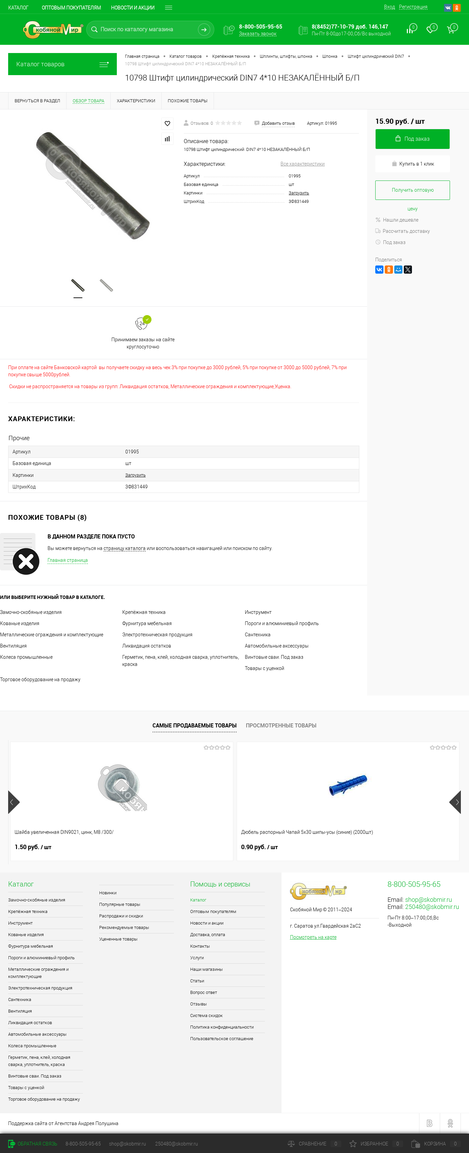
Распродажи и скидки (121, 916)
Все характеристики (303, 164)
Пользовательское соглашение (221, 1039)
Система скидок (206, 1016)
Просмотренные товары (281, 726)
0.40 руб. (372, 847)
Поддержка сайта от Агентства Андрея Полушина (63, 1124)
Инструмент (258, 613)
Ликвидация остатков (146, 646)
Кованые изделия (19, 624)
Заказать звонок (257, 33)
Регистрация (413, 7)
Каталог (18, 8)
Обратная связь (32, 1144)
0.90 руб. (146, 847)
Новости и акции (133, 8)
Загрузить (299, 192)
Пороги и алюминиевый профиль (282, 624)
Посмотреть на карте (313, 938)
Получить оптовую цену (413, 193)
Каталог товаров (62, 64)
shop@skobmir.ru (428, 900)
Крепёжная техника (144, 613)
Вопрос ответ (203, 993)
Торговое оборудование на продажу (40, 680)
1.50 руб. (33, 847)
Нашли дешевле (396, 220)
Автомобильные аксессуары (277, 646)
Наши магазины (206, 970)
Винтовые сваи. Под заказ (274, 657)
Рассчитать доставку (402, 231)
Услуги (197, 958)
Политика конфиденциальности (222, 1027)
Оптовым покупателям (71, 8)
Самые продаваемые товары (194, 726)
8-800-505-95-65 (83, 1144)
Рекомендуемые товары (124, 928)
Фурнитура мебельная (147, 624)
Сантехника (258, 635)
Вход (389, 7)
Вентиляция (13, 646)
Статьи (197, 981)
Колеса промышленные (26, 657)
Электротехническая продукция (157, 635)
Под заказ (390, 242)
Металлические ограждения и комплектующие (51, 635)
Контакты (200, 946)
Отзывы (198, 1004)
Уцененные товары (118, 939)
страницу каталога (125, 549)
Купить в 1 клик (413, 164)
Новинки (107, 893)
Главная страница (68, 561)
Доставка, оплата (207, 935)
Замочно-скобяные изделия (31, 613)
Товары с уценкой (264, 669)
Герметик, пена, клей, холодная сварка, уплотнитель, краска (39, 1061)
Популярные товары (119, 905)
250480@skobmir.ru (432, 907)
